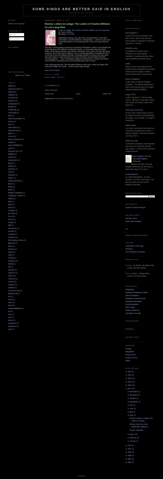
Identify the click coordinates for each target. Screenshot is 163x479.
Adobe (10, 178)
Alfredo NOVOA (14, 181)
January (133, 441)
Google (11, 222)
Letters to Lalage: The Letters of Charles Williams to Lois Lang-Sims (83, 30)
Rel (9, 267)
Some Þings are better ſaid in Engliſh (81, 9)
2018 (129, 385)
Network (11, 249)
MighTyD (11, 243)
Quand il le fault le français (135, 207)
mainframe (12, 323)
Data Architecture (14, 139)
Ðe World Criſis (148, 265)
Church (11, 136)
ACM (10, 172)
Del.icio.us (61, 77)
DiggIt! (53, 77)
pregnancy (12, 326)
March (132, 434)
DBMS (10, 86)
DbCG (10, 207)
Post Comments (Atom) (64, 98)
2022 (129, 372)
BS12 (10, 184)
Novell (10, 252)
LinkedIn (11, 234)
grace (10, 163)
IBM (9, 225)
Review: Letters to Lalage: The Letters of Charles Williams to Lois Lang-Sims (77, 25)
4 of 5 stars (70, 34)
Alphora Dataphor (132, 295)
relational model (14, 89)
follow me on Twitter (22, 75)
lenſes (10, 320)
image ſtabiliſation (14, 308)
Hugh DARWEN (14, 145)
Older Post (107, 94)
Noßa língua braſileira (133, 221)
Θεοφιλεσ (129, 249)
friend (10, 305)
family (10, 299)
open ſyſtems (13, 127)
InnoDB (11, 231)
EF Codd (11, 213)
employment (12, 160)
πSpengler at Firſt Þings (134, 246)
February (133, 438)
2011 (129, 449)
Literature (11, 237)
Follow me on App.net (16, 24)
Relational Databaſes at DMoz (136, 292)
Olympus (11, 101)
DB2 (9, 202)
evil (9, 296)
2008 (129, 455)
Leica (10, 148)
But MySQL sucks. (131, 48)
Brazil (10, 187)
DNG (10, 204)
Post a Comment (51, 90)
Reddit (10, 264)
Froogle (128, 349)
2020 (129, 378)
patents (11, 166)
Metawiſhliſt (129, 352)
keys (10, 314)
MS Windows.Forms (15, 240)
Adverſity (127, 64)
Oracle (10, 121)
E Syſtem (11, 210)
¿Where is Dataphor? (132, 79)
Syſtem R (11, 273)
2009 (129, 452)
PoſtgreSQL (12, 110)
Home (78, 94)
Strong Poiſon (144, 273)
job (9, 311)
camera (11, 282)
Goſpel (10, 142)
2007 (129, 459)
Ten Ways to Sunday (133, 313)
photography (13, 104)
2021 (129, 375)
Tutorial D (11, 279)
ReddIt (47, 77)
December (134, 391)
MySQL (11, 107)
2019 (129, 382)
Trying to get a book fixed (133, 110)
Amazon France (131, 358)
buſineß (11, 157)
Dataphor (11, 95)
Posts (12, 34)
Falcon (10, 219)
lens (9, 317)
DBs (9, 116)
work (10, 329)
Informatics (12, 228)
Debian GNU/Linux (132, 310)
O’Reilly (11, 258)
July (131, 405)
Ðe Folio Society (140, 268)
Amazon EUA (130, 355)
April (131, 415)
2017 (129, 388)
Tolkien (10, 276)
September (134, 402)
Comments (14, 39)
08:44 (57, 74)
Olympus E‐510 (130, 94)
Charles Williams (67, 32)
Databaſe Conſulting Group (135, 298)
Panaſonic (12, 261)
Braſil (10, 190)
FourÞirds (11, 98)
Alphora (11, 92)
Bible (10, 133)
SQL (9, 124)
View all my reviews (52, 70)
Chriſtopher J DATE (15, 196)
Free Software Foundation (135, 252)
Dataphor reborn (130, 125)
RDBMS (11, 154)
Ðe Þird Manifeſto (131, 304)
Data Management (131, 174)
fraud (10, 302)
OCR (10, 255)
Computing (12, 113)
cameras (11, 285)
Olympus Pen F (14, 151)
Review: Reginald (136, 430)
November (134, 395)
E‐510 (10, 216)
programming (13, 130)
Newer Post (49, 94)
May (131, 412)
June (131, 408)
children (11, 288)
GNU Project (130, 307)
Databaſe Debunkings (133, 301)
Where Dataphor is (131, 33)
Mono (10, 246)
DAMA (10, 199)
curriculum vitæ (14, 291)
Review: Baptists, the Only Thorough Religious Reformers (141, 158)
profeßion (11, 169)
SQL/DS (11, 270)
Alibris (127, 361)
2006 (129, 462)
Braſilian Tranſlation (15, 193)
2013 (129, 445)
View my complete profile (136, 235)
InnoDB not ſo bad (130, 141)
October (133, 398)
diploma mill (12, 293)
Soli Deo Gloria (131, 218)
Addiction (11, 175)
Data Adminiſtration (15, 118)
